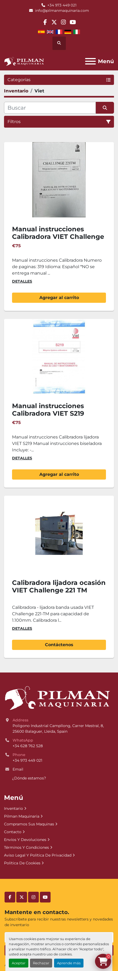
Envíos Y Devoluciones (25, 839)
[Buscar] (50, 108)
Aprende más (69, 963)
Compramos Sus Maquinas (29, 824)
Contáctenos (59, 644)
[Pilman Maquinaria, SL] (57, 697)
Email (18, 769)
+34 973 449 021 (62, 5)
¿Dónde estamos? (29, 778)
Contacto (12, 831)
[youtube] (72, 22)
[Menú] (90, 61)
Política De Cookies (22, 863)
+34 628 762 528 (28, 745)
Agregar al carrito (59, 297)
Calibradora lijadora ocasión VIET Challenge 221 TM (59, 586)
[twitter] (54, 22)
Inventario (13, 808)
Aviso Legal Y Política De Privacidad (37, 855)
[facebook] (45, 22)
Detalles (22, 281)
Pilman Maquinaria (21, 816)
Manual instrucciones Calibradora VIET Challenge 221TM (58, 237)
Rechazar (41, 963)
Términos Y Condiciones (26, 847)
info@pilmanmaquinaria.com (62, 10)
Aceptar (18, 963)
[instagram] (63, 22)
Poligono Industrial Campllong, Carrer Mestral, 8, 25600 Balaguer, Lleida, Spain (59, 728)
